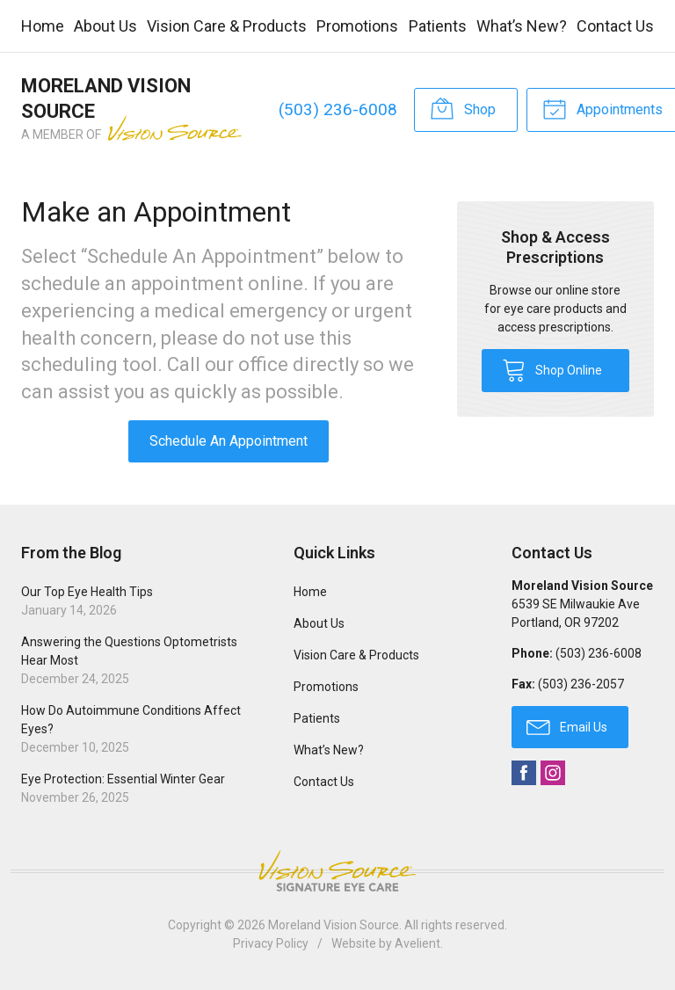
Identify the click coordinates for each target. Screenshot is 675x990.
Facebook (524, 773)
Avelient (417, 943)
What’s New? (521, 26)
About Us (105, 26)
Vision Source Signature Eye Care (337, 871)
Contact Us (615, 26)
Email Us (566, 726)
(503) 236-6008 (338, 109)
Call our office (227, 364)
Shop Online (552, 369)
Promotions (357, 26)
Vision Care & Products (227, 26)
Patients (438, 26)
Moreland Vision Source (333, 925)
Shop (463, 108)
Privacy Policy (270, 943)
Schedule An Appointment (228, 441)
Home (42, 26)
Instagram (553, 773)
